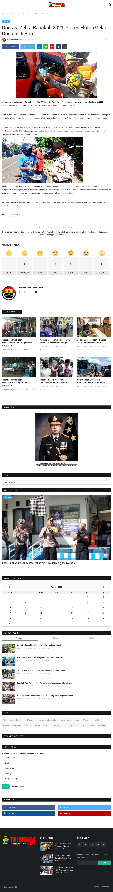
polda (77, 720)
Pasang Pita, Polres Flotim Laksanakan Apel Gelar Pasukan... (55, 381)
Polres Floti (16, 725)
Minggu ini (20, 638)
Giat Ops (13, 14)
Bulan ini (56, 638)
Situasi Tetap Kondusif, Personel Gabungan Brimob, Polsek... (41, 670)
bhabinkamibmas (88, 725)
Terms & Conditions (101, 887)
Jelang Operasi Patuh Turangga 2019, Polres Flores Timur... (91, 341)
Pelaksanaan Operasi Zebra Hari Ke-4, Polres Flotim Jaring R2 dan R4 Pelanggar (28, 233)
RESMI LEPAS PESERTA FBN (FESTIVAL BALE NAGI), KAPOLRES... (39, 563)
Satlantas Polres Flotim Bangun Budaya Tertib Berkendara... (41, 658)
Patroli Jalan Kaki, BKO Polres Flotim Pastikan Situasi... (39, 645)
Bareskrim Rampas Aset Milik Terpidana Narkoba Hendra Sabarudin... (64, 870)
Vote (6, 786)
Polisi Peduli (28, 720)
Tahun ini (92, 638)
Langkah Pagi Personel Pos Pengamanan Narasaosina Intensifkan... (44, 683)
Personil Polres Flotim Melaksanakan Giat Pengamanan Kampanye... (17, 343)
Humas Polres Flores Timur (14, 40)
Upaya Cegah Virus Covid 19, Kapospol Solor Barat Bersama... (92, 381)
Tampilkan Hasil (18, 786)
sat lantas (102, 725)
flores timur (14, 214)
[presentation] (101, 499)
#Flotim (6, 725)
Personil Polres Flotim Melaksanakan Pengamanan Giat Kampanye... (17, 383)
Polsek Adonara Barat (11, 720)
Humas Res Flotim (70, 725)
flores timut (56, 725)
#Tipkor (86, 720)
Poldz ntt (27, 725)
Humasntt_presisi (41, 725)
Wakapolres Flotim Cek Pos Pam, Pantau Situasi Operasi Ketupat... (55, 341)
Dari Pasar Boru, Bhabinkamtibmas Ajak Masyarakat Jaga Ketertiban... (45, 696)
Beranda (5, 14)
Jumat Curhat (97, 720)
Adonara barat (65, 720)
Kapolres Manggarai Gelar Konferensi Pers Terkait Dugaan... (63, 858)
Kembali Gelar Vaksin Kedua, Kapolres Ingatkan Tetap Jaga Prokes (83, 233)
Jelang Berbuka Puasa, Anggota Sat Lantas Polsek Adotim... (63, 846)
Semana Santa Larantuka (46, 720)
